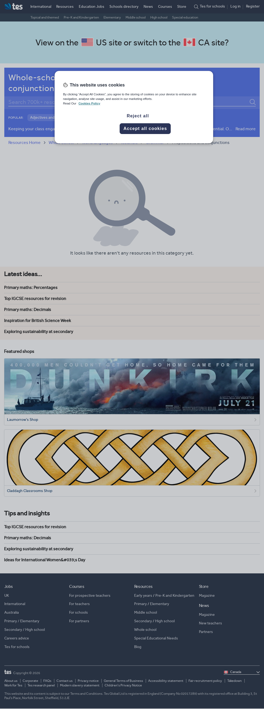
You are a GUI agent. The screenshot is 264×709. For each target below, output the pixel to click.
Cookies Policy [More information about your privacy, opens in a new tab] (89, 103)
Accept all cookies (145, 128)
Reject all (138, 116)
